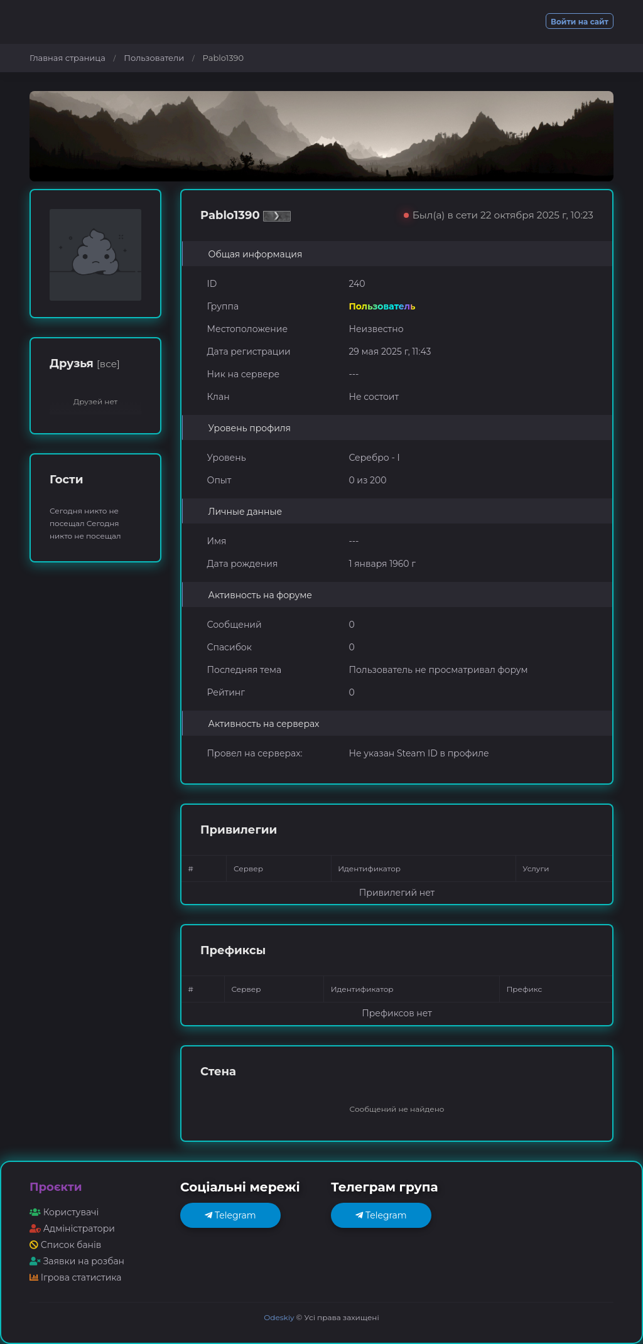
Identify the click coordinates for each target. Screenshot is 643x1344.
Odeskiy (279, 1317)
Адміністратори (72, 1228)
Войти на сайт (579, 21)
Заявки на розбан (77, 1261)
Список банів (65, 1244)
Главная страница (67, 58)
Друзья (85, 363)
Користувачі (64, 1212)
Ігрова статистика (75, 1277)
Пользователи (154, 58)
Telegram (230, 1215)
